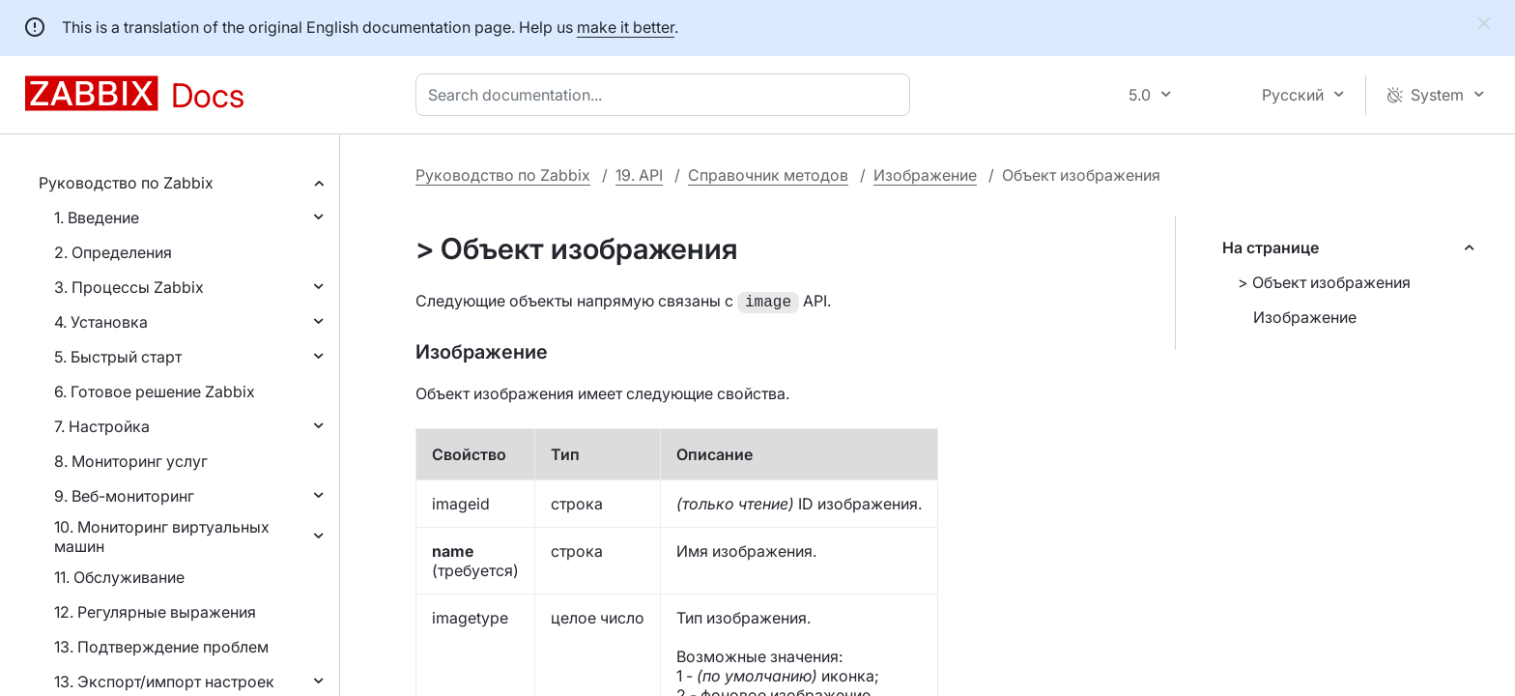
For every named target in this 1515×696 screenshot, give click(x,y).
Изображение (925, 175)
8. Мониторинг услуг (131, 461)
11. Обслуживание (119, 577)
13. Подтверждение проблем (161, 646)
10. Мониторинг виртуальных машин (162, 536)
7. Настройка (102, 426)
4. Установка (101, 322)
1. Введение (96, 217)
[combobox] (666, 94)
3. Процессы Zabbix (129, 287)
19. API (639, 175)
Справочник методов (768, 175)
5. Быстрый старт (118, 356)
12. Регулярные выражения (155, 612)
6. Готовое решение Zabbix (154, 391)
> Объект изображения (1324, 282)
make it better (625, 27)
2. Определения (113, 252)
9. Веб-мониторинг (124, 496)
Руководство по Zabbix (126, 182)
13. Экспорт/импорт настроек (164, 681)
